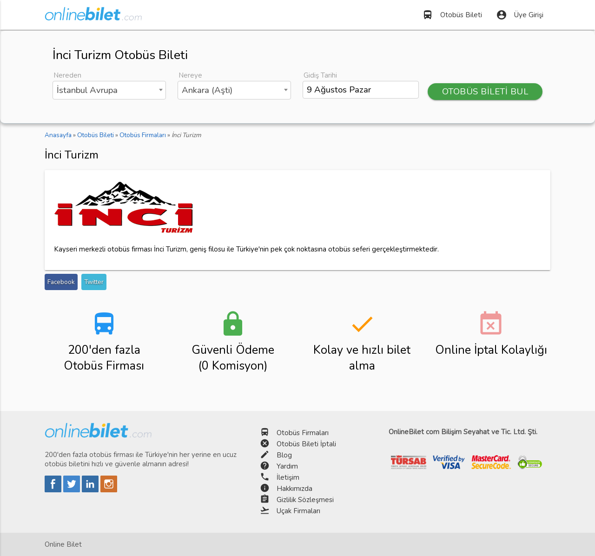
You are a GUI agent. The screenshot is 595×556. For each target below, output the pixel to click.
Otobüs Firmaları (303, 432)
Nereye (190, 75)
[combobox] (109, 90)
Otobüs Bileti (452, 15)
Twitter (94, 282)
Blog (284, 455)
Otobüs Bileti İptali (306, 444)
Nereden (67, 75)
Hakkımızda (294, 488)
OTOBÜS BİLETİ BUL (485, 92)
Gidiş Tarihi (320, 75)
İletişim (288, 477)
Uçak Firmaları (298, 511)
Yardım (287, 466)
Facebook (61, 282)
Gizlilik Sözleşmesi (305, 499)
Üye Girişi (519, 15)
